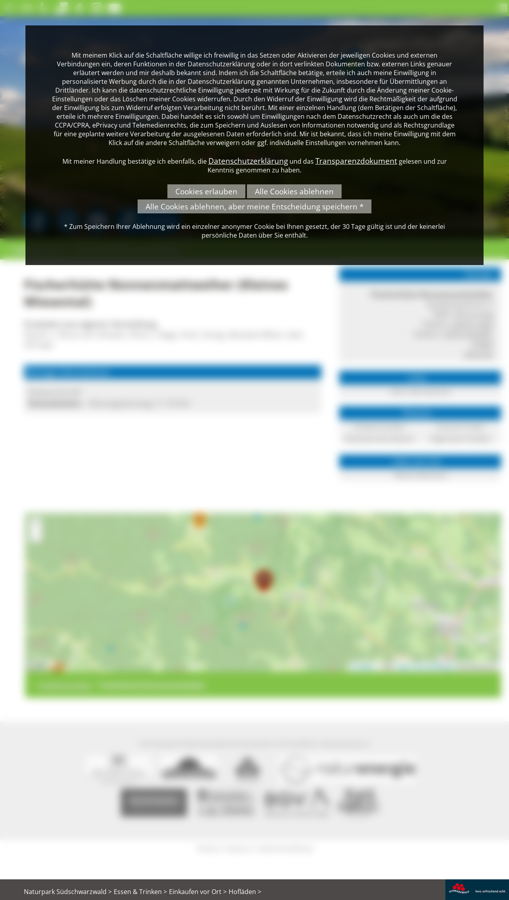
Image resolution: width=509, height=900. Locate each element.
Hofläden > (245, 891)
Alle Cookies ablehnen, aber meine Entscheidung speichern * (254, 206)
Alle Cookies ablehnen (294, 191)
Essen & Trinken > (140, 891)
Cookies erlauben (206, 191)
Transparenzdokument (356, 161)
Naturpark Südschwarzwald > (68, 891)
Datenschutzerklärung (248, 161)
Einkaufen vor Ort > (198, 891)
